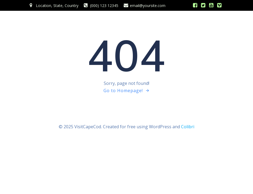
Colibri (187, 127)
